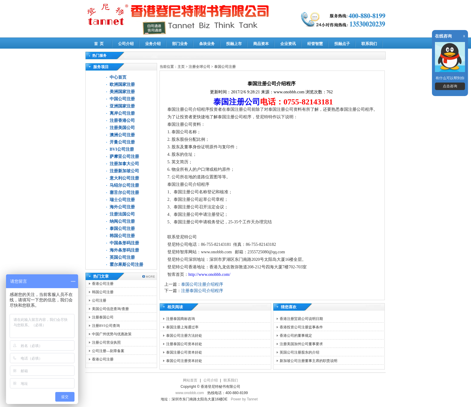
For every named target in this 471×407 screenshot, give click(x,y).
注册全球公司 (200, 67)
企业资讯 (288, 43)
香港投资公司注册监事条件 (301, 327)
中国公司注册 (122, 99)
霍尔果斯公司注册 (126, 264)
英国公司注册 (122, 257)
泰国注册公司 (236, 102)
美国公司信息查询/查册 (110, 309)
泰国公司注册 (122, 228)
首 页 (99, 43)
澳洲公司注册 (122, 135)
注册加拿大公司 (124, 163)
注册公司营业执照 (106, 342)
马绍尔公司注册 (124, 185)
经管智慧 (315, 43)
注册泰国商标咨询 (180, 319)
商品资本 (261, 43)
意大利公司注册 (124, 178)
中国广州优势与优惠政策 (112, 334)
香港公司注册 (103, 284)
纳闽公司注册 (122, 221)
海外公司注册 (122, 207)
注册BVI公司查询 (106, 326)
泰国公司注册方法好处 (184, 335)
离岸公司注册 (122, 113)
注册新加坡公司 (124, 171)
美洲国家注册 (122, 91)
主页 (181, 67)
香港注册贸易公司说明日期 (301, 319)
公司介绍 (126, 43)
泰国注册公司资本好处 (184, 352)
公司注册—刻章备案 (108, 351)
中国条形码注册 (124, 243)
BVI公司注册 (122, 149)
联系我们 (369, 43)
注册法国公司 (122, 214)
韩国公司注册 (122, 236)
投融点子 (342, 43)
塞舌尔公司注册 (124, 192)
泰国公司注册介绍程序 (202, 284)
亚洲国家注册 (122, 106)
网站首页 (190, 380)
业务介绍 (153, 43)
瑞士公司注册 (122, 199)
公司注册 (99, 300)
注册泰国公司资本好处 (184, 344)
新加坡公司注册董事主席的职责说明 (308, 361)
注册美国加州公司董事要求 (301, 344)
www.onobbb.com (189, 393)
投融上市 (234, 43)
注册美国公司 (122, 127)
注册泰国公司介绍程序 (202, 290)
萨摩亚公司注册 (124, 156)
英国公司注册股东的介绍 (299, 352)
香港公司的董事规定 (296, 335)
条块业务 (207, 43)
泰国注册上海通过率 (182, 327)
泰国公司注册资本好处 (184, 361)
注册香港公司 (122, 120)
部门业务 (180, 43)
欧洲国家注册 (122, 84)
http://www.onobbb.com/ (209, 274)
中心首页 (118, 77)
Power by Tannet (244, 399)
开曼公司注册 (122, 142)
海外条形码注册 (124, 250)
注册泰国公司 (103, 317)
